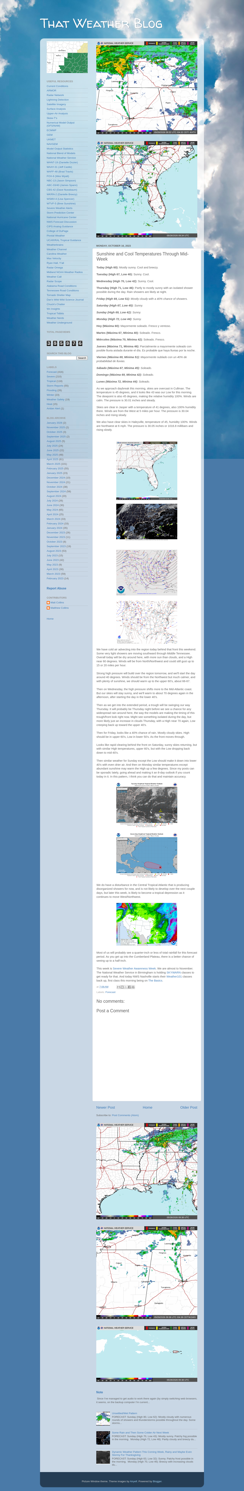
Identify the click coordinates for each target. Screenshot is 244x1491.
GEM (50, 134)
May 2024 (52, 509)
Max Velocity (54, 258)
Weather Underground (59, 322)
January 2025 (54, 473)
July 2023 (52, 555)
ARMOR (51, 90)
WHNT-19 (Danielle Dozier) (62, 162)
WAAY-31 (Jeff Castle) (59, 167)
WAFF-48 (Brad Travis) (60, 171)
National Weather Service (61, 157)
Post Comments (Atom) (125, 1115)
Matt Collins (57, 602)
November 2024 (56, 482)
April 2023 (52, 569)
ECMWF (51, 130)
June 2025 (53, 450)
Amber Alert (53, 408)
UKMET (51, 139)
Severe (51, 376)
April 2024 (52, 514)
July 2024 (52, 500)
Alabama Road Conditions (62, 285)
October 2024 (54, 486)
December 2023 (56, 532)
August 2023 (54, 550)
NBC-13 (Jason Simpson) (61, 180)
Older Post (188, 1107)
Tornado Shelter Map (59, 295)
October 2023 (54, 541)
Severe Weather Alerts (59, 208)
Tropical (51, 381)
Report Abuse (56, 588)
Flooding (52, 390)
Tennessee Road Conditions (63, 290)
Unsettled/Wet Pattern (124, 1413)
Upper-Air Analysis (57, 113)
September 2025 (56, 436)
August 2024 (54, 496)
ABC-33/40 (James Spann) (62, 185)
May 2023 (52, 564)
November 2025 (56, 427)
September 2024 (56, 491)
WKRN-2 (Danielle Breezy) (62, 194)
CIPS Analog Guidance (60, 226)
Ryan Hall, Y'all (55, 263)
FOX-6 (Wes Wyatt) (58, 176)
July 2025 (52, 445)
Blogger (157, 1481)
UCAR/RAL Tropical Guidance (64, 240)
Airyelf (133, 1481)
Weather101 (174, 976)
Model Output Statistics (60, 148)
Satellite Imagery (56, 104)
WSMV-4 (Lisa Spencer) (60, 198)
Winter (50, 394)
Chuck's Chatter (56, 304)
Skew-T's (52, 118)
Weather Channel (57, 249)
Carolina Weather (57, 253)
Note (99, 1392)
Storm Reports (55, 385)
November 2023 (56, 537)
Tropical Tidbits (55, 313)
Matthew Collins (60, 607)
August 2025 (54, 441)
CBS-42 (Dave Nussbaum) (62, 189)
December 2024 (56, 477)
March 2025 (53, 463)
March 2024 (53, 519)
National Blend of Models (61, 153)
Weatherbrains (55, 244)
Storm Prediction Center (60, 212)
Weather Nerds (55, 318)
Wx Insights (53, 308)
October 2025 (54, 432)
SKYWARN (174, 972)
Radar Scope (54, 281)
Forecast (110, 992)
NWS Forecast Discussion (62, 221)
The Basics (155, 980)
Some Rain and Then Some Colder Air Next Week (140, 1432)
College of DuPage (57, 231)
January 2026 (54, 422)
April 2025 (52, 459)
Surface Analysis (56, 108)
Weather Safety (55, 399)
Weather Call (54, 276)
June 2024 (53, 505)
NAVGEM (52, 144)
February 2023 (55, 578)
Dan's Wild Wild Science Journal (65, 299)
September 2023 (56, 546)
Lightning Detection (58, 99)
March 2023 (53, 573)
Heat (49, 404)
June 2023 (53, 560)
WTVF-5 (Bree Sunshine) (61, 203)
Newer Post (105, 1107)
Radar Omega (55, 267)
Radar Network (55, 95)
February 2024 (55, 523)
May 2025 (52, 454)
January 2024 (54, 528)
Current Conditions (57, 86)
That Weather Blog (101, 23)
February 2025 (55, 468)
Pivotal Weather (56, 235)
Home (147, 1107)
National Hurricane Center (61, 217)
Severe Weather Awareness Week (134, 968)
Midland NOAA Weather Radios (65, 272)
